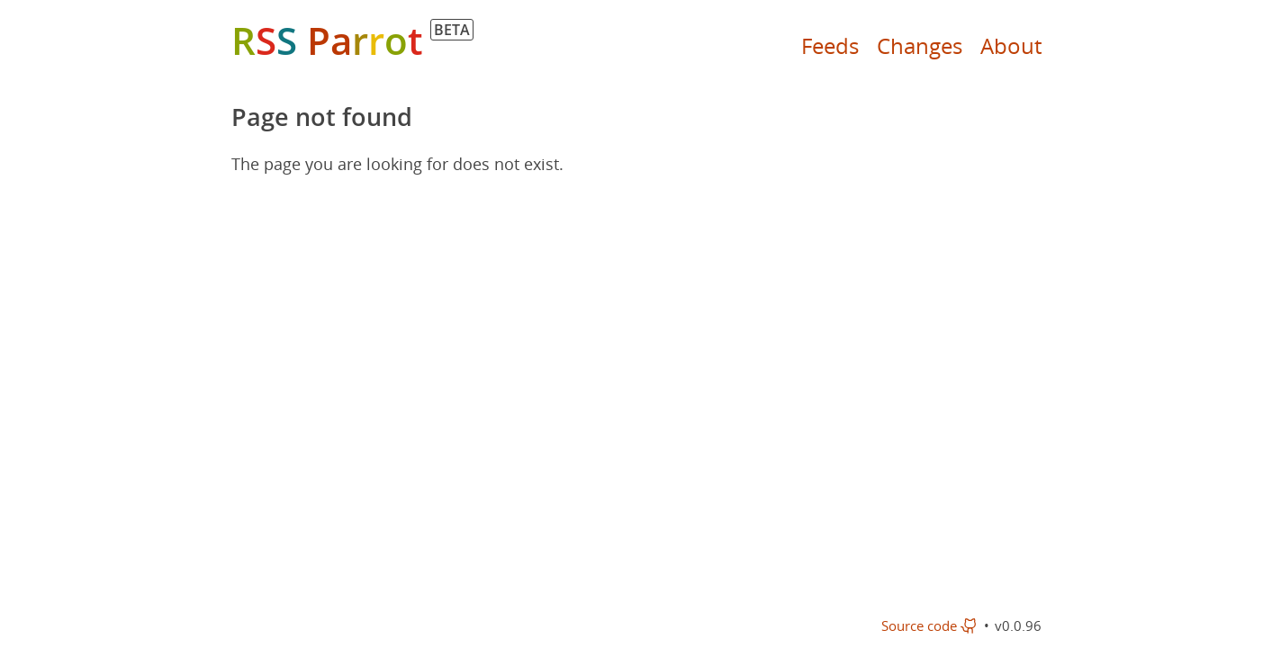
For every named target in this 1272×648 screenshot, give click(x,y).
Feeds (830, 45)
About (1011, 45)
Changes (919, 45)
